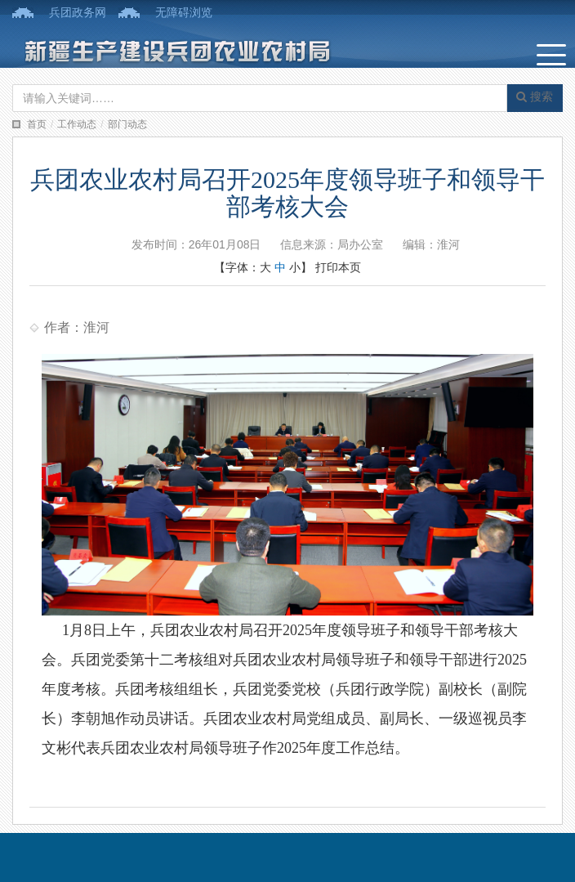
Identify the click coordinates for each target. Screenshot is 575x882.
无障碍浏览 (183, 12)
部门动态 (127, 124)
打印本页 (338, 267)
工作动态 (76, 124)
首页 (37, 124)
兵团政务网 (77, 12)
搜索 (534, 96)
